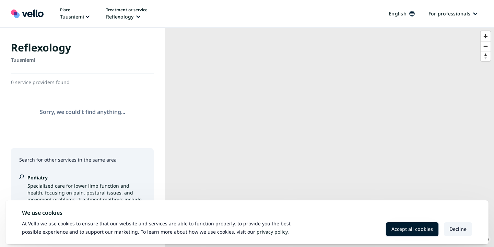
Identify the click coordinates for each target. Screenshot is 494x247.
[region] (329, 137)
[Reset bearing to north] (486, 56)
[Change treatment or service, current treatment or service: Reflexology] (127, 13)
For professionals (453, 13)
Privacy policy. (273, 231)
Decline (458, 229)
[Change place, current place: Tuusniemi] (75, 13)
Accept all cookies (412, 229)
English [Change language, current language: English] (402, 13)
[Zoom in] (486, 36)
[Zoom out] (486, 46)
